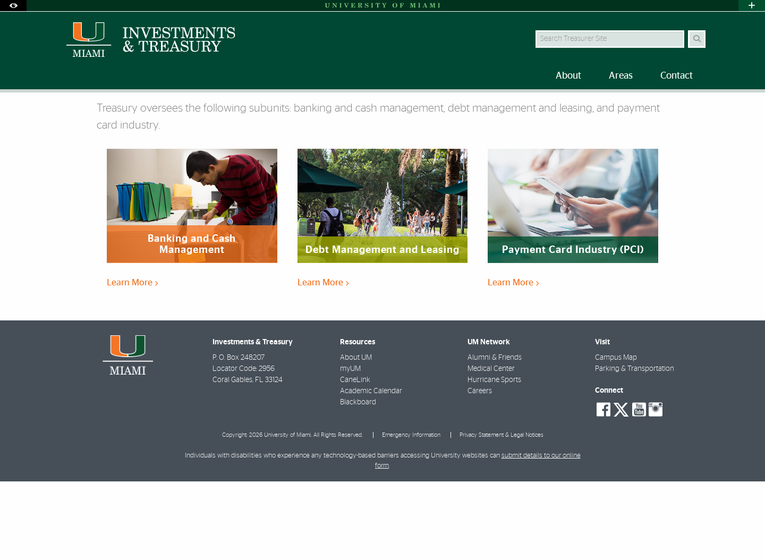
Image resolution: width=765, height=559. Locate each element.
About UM (356, 435)
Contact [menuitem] (676, 76)
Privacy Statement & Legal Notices (501, 512)
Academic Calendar (371, 468)
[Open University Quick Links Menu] (751, 5)
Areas (99, 114)
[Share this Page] (700, 108)
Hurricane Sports (494, 457)
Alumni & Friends (495, 435)
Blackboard (358, 480)
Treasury (138, 114)
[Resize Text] (675, 108)
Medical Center (491, 446)
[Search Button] (697, 39)
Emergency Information (411, 512)
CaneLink (355, 457)
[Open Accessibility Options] (13, 5)
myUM (350, 446)
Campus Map (616, 435)
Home (65, 114)
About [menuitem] (568, 76)
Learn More (132, 360)
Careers (480, 468)
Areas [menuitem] (621, 76)
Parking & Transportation (634, 446)
